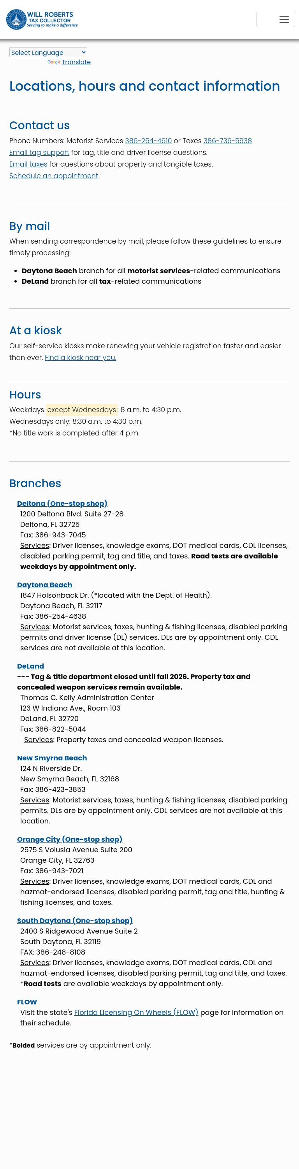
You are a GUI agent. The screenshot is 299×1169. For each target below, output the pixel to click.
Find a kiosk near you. (80, 357)
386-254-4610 (148, 141)
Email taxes (28, 164)
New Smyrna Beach (52, 758)
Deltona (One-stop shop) (62, 503)
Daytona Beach (44, 585)
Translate (69, 62)
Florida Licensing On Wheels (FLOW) (136, 1012)
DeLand (30, 666)
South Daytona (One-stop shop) (75, 920)
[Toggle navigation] (275, 19)
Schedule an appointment (53, 176)
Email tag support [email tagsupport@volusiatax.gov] (39, 152)
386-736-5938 (228, 141)
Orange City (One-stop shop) (70, 839)
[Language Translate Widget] (48, 52)
